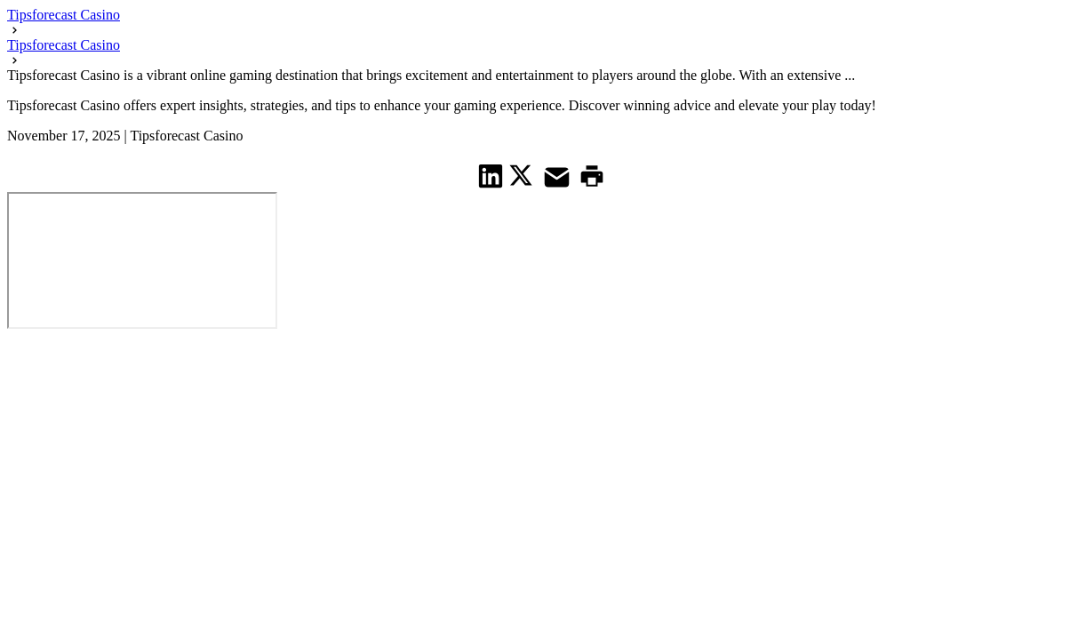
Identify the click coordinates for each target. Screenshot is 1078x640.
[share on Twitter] (523, 175)
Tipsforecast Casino (63, 14)
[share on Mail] (559, 175)
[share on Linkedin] (491, 175)
